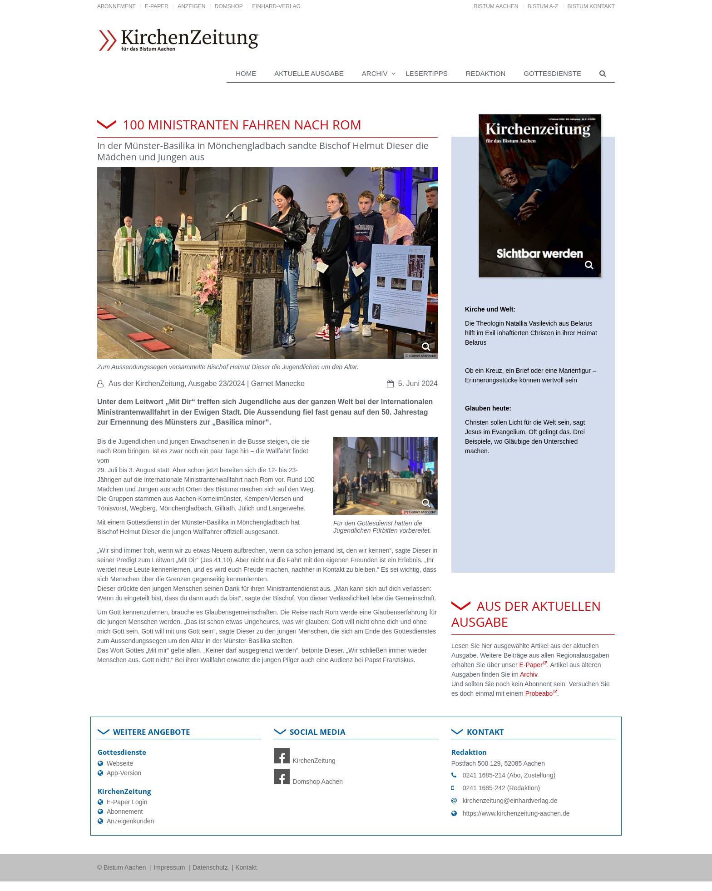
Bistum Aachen (496, 6)
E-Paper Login (127, 802)
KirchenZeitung (304, 760)
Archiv (528, 674)
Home (246, 73)
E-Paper (156, 6)
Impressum (170, 867)
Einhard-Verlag (276, 6)
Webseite (120, 763)
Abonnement (116, 6)
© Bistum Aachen (122, 867)
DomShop (229, 6)
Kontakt (246, 867)
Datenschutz (211, 867)
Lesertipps (427, 73)
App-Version (124, 773)
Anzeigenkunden (130, 821)
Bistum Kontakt (591, 6)
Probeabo (539, 693)
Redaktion (486, 73)
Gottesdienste (552, 73)
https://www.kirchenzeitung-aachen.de (516, 813)
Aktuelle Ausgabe (309, 73)
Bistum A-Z (543, 6)
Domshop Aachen (308, 781)
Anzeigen (191, 6)
